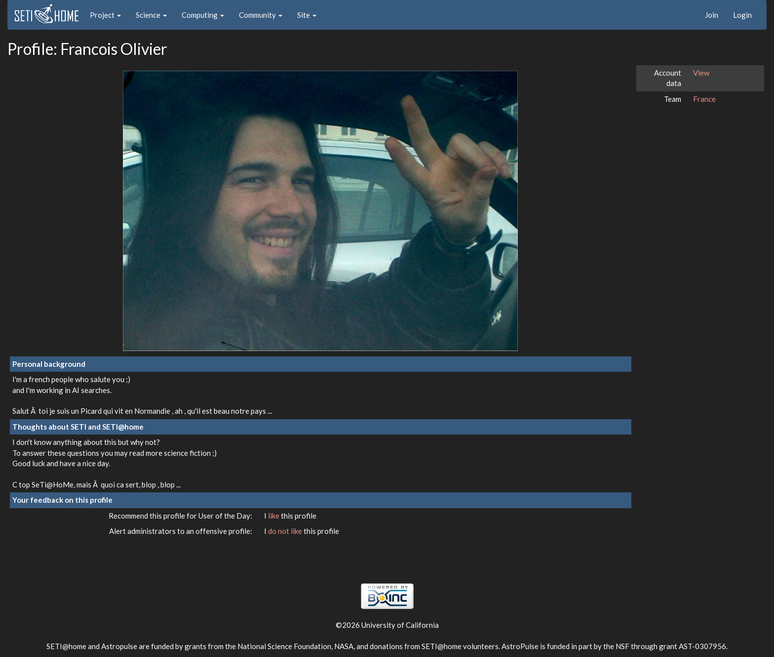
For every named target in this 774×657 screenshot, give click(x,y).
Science (151, 14)
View (701, 72)
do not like (286, 530)
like (274, 515)
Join (711, 14)
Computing (203, 14)
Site (306, 14)
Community (260, 14)
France (704, 98)
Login (742, 14)
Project (105, 14)
